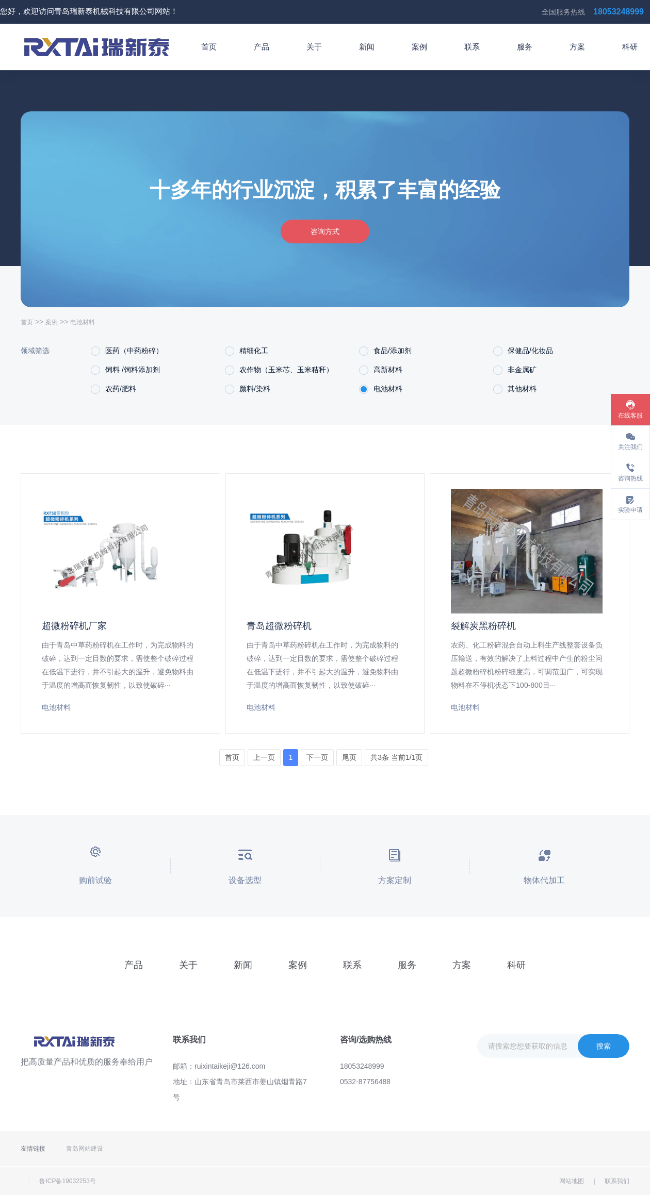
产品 (261, 46)
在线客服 (630, 415)
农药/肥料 (113, 389)
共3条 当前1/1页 (396, 757)
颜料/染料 (247, 389)
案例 (419, 46)
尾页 (349, 757)
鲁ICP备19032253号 (67, 1181)
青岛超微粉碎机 (279, 626)
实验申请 (630, 509)
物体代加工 (544, 880)
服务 (524, 46)
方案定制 (394, 880)
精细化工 (246, 351)
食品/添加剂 (385, 351)
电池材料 (380, 389)
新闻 (367, 46)
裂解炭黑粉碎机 (483, 626)
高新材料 (380, 370)
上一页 (264, 757)
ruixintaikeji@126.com (229, 1066)
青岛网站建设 (84, 1148)
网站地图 (571, 1181)
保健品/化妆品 (523, 351)
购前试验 (95, 880)
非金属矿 (515, 370)
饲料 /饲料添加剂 (125, 370)
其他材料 (515, 389)
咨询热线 (630, 478)
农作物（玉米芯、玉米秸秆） (279, 370)
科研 (630, 46)
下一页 (317, 757)
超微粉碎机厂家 (74, 626)
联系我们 (617, 1181)
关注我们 (630, 447)
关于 (314, 46)
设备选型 (245, 880)
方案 (577, 46)
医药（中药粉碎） (127, 351)
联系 (472, 46)
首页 (209, 46)
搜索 (603, 1046)
